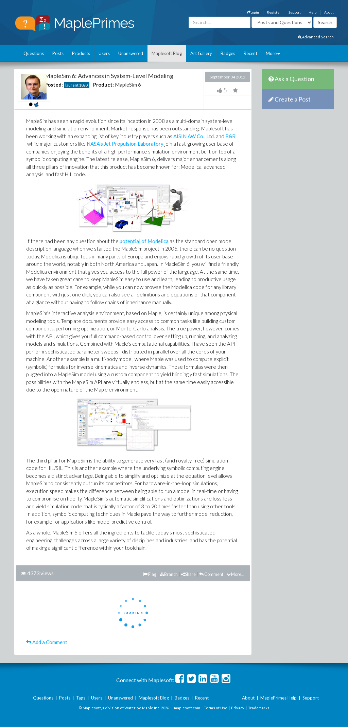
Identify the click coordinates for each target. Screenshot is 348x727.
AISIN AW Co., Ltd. (194, 136)
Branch (169, 574)
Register (274, 12)
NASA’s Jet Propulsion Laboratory (125, 144)
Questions (33, 53)
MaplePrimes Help (278, 698)
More (273, 53)
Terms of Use (215, 708)
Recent (250, 53)
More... (235, 574)
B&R (230, 136)
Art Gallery (201, 53)
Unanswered (130, 53)
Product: (103, 84)
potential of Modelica (144, 241)
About (329, 12)
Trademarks (258, 708)
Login (253, 12)
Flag (149, 574)
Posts (58, 53)
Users (104, 53)
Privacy (237, 708)
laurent (72, 85)
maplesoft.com (187, 708)
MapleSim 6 (128, 84)
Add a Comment (46, 642)
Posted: (54, 84)
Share (188, 574)
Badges (228, 53)
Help (312, 12)
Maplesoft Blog (167, 53)
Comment (211, 574)
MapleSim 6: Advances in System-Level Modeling (109, 75)
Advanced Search (316, 37)
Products (81, 53)
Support (295, 12)
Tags (80, 698)
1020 (83, 85)
